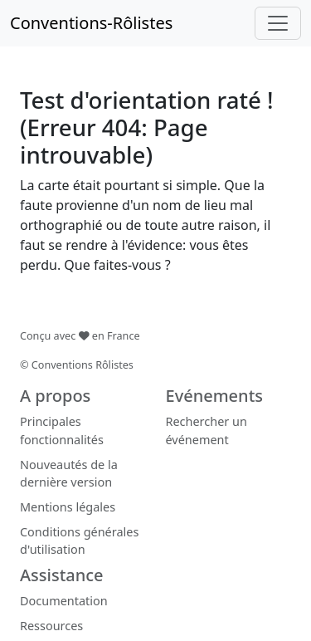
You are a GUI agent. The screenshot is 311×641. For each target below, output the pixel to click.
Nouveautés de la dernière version (69, 474)
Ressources (51, 626)
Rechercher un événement (206, 430)
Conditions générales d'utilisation (79, 541)
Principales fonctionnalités (62, 430)
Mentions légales (67, 507)
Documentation (64, 601)
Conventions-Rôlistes (91, 23)
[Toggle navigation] (278, 23)
